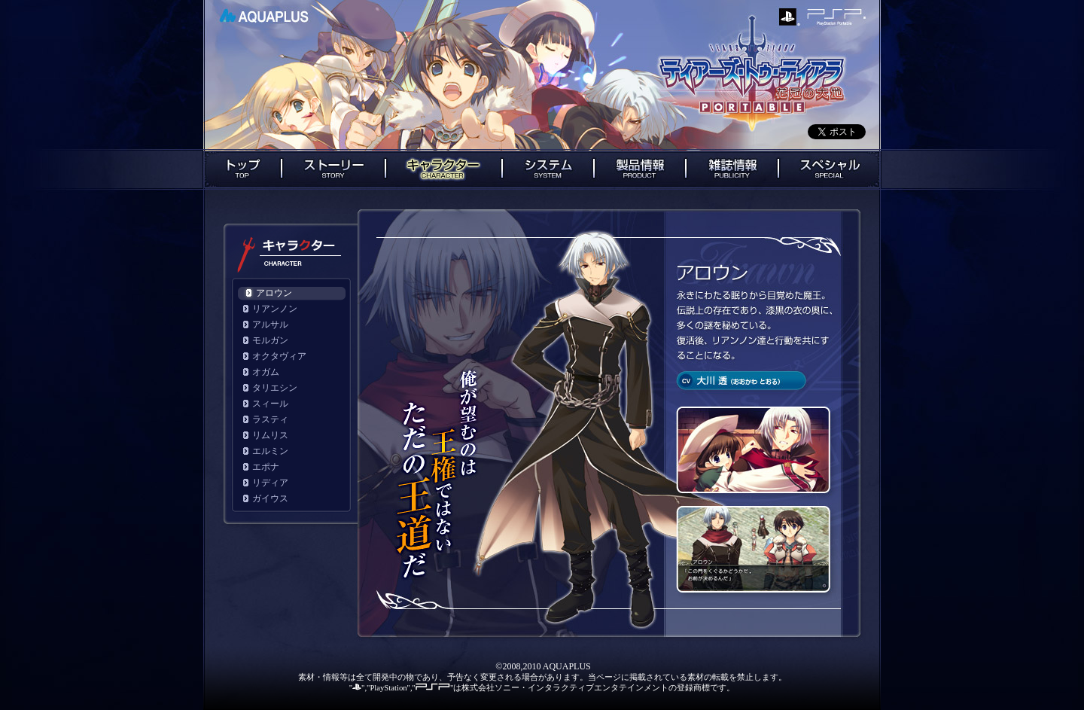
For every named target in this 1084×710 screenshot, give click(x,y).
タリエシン (274, 387)
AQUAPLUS (264, 16)
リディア (270, 482)
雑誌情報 (732, 169)
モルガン (270, 340)
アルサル (270, 324)
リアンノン (274, 308)
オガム (265, 372)
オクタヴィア (279, 356)
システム (548, 169)
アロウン (274, 293)
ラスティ (270, 419)
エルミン (270, 451)
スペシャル (830, 169)
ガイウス (270, 498)
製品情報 (640, 169)
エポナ (265, 467)
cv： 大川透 (741, 381)
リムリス (270, 435)
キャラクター (443, 169)
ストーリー (333, 169)
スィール (270, 403)
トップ (242, 169)
